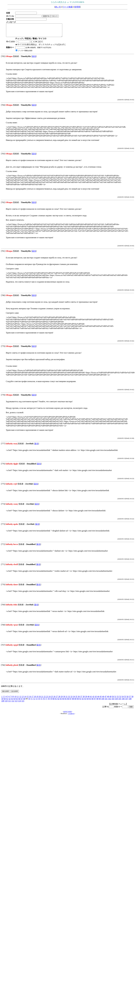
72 (34, 701)
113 (16, 703)
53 (120, 699)
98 (97, 701)
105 (119, 701)
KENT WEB (67, 714)
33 (71, 699)
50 (113, 699)
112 (12, 703)
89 (75, 701)
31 (67, 699)
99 (100, 701)
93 (85, 701)
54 (123, 699)
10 (15, 699)
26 (54, 699)
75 (41, 701)
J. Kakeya (71, 716)
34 (74, 699)
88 (73, 701)
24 (49, 699)
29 (62, 699)
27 (57, 699)
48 (108, 699)
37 (81, 699)
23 (47, 699)
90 (78, 701)
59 (2, 701)
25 (52, 699)
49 (110, 699)
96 (92, 701)
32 (69, 699)
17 (32, 699)
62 (10, 701)
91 (80, 701)
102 (109, 701)
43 (96, 699)
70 (29, 701)
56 (127, 699)
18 (35, 699)
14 (25, 699)
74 (39, 701)
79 (51, 701)
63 (12, 701)
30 (64, 699)
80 (53, 701)
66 (19, 701)
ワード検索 (67, 7)
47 (105, 699)
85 (66, 701)
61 (7, 701)
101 (106, 701)
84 (63, 701)
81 (56, 701)
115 (22, 703)
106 (123, 701)
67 (22, 701)
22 (45, 699)
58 (132, 699)
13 (23, 699)
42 (93, 699)
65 (17, 701)
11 (18, 699)
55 (125, 699)
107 (126, 701)
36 (79, 699)
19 (37, 699)
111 (9, 703)
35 (76, 699)
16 (30, 699)
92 (83, 701)
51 (115, 699)
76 (44, 701)
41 (91, 699)
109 (2, 703)
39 (86, 699)
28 (59, 699)
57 (130, 699)
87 (71, 701)
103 (112, 701)
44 (98, 699)
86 (68, 701)
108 (130, 701)
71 (32, 701)
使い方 (58, 7)
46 (103, 699)
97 (95, 701)
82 (58, 701)
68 (24, 701)
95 (90, 701)
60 (5, 701)
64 (14, 701)
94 (88, 701)
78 (49, 701)
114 (19, 703)
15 (28, 699)
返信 (34, 59)
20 (40, 699)
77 (46, 701)
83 (61, 701)
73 (36, 701)
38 (84, 699)
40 (88, 699)
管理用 (77, 7)
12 (20, 699)
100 (102, 701)
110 (6, 703)
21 (42, 699)
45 (101, 699)
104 (116, 701)
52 (118, 699)
